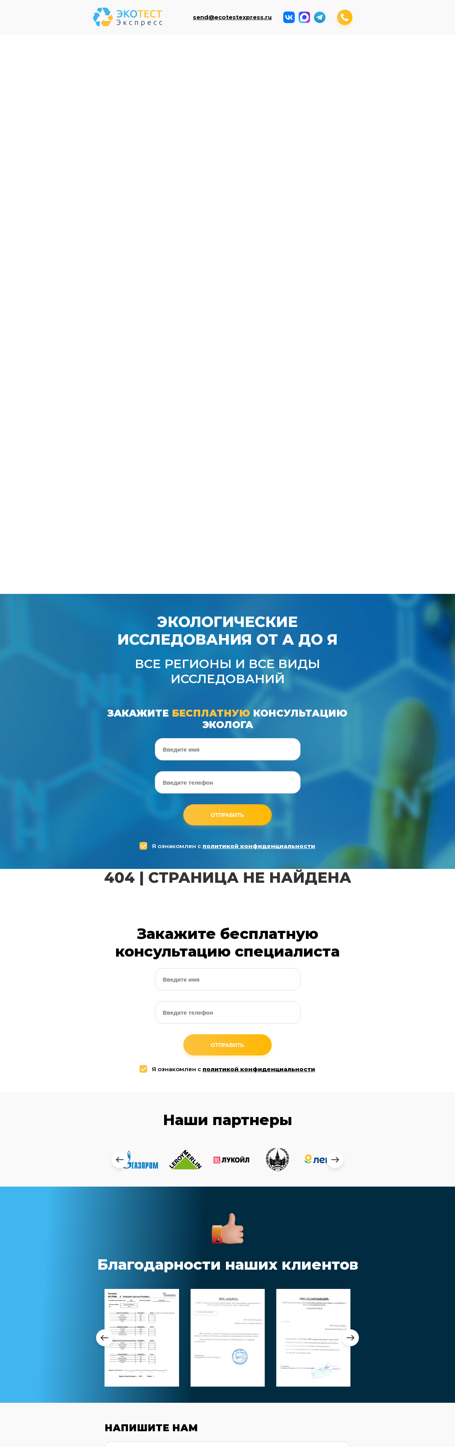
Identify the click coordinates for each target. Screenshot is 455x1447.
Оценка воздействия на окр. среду (199, 135)
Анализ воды (113, 57)
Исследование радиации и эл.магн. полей (227, 59)
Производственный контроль (115, 95)
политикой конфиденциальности (259, 411)
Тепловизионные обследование (269, 1375)
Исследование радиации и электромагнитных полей (144, 1345)
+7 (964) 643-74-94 (295, 1257)
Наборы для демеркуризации (284, 95)
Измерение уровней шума (285, 57)
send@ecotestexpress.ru (232, 17)
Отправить (227, 380)
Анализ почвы (170, 57)
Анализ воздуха (55, 57)
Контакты (256, 130)
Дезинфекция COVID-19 (342, 95)
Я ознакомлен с (228, 411)
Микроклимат (342, 54)
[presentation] (119, 724)
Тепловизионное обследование (399, 95)
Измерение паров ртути (227, 95)
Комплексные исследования (399, 57)
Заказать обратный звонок (318, 1435)
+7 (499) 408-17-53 (292, 1241)
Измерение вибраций (55, 95)
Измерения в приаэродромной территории (170, 97)
